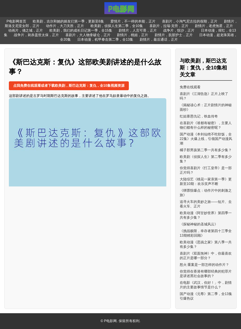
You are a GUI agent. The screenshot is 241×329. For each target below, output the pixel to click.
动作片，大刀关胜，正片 (65, 26)
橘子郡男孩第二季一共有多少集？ (206, 150)
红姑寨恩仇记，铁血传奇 (199, 116)
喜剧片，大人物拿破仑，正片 (87, 35)
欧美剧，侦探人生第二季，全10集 (117, 26)
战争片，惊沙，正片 (178, 30)
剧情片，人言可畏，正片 (138, 30)
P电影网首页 (16, 21)
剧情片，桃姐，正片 (132, 35)
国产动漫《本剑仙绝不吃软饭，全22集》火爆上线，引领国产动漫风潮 (206, 138)
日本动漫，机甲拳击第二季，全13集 (105, 39)
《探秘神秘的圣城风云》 (199, 224)
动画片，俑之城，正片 (25, 30)
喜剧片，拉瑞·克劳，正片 (168, 26)
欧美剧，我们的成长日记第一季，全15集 (80, 30)
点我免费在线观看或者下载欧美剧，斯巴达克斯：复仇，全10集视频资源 (69, 85)
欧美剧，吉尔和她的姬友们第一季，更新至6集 (68, 21)
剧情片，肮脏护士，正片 (174, 35)
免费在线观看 (190, 87)
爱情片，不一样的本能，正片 (132, 21)
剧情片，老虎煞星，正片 (214, 26)
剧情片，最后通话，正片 (159, 39)
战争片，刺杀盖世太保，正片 (36, 35)
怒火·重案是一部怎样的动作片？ (204, 264)
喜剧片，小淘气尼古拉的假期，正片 (189, 21)
